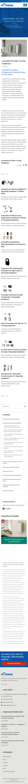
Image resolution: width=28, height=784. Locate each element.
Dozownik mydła (21, 641)
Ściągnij (7, 509)
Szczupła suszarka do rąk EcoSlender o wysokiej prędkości (11, 297)
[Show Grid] (24, 165)
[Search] (12, 406)
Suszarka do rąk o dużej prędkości (14, 27)
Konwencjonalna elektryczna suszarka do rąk (13, 462)
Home (10, 25)
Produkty (5, 762)
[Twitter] (3, 684)
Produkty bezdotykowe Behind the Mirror (12, 480)
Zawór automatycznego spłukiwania (12, 475)
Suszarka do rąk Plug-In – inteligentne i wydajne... (13, 725)
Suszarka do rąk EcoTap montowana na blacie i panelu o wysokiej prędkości (13, 217)
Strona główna (7, 756)
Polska (25, 1)
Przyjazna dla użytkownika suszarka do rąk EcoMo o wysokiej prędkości (12, 270)
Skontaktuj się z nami (19, 643)
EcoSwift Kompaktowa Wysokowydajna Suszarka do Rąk (13, 244)
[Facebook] (1, 684)
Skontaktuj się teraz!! (14, 663)
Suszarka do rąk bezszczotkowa (11, 419)
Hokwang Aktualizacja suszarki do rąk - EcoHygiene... (13, 741)
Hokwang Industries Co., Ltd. (17, 778)
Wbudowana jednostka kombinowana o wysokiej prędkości (12, 376)
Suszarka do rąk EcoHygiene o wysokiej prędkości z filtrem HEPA (14, 191)
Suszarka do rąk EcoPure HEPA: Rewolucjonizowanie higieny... (10, 733)
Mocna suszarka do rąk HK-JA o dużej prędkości (14, 324)
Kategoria (16, 25)
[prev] (2, 403)
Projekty (5, 765)
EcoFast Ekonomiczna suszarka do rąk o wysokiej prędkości (14, 351)
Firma (4, 759)
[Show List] (26, 165)
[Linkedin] (5, 684)
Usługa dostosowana (8, 490)
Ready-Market (20, 781)
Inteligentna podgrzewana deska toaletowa (11, 485)
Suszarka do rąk (6, 643)
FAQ (4, 768)
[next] (25, 403)
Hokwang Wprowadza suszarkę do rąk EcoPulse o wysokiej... (12, 717)
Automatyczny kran (8, 471)
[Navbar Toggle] (25, 5)
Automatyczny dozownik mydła (11, 467)
